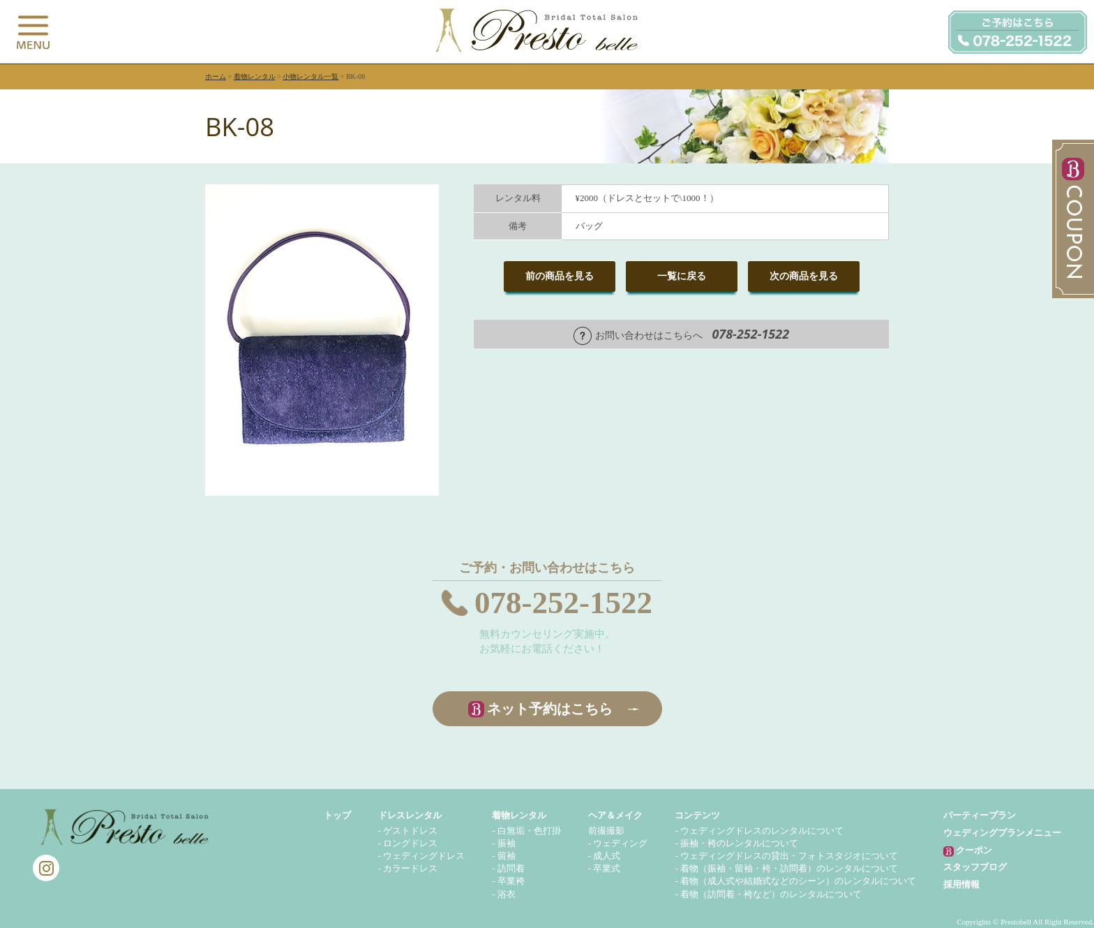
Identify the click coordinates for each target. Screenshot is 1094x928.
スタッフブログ (975, 867)
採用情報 (961, 884)
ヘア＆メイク (615, 815)
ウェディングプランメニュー (1002, 832)
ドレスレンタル (410, 815)
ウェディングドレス (424, 855)
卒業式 (606, 868)
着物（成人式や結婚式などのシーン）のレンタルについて (798, 881)
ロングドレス (410, 843)
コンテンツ (697, 815)
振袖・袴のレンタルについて (739, 843)
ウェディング (620, 843)
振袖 (506, 843)
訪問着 (511, 868)
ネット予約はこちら (550, 708)
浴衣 (506, 894)
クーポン (967, 851)
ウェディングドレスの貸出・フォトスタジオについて (789, 855)
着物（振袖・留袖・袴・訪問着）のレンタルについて (789, 868)
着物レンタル (255, 76)
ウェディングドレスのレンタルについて (762, 830)
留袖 (506, 855)
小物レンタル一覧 (310, 76)
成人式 (606, 855)
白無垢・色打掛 (529, 830)
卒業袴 (511, 881)
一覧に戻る (681, 276)
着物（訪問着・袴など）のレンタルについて (771, 894)
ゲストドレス (410, 830)
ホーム (215, 76)
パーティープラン (979, 815)
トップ (337, 815)
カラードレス (410, 868)
